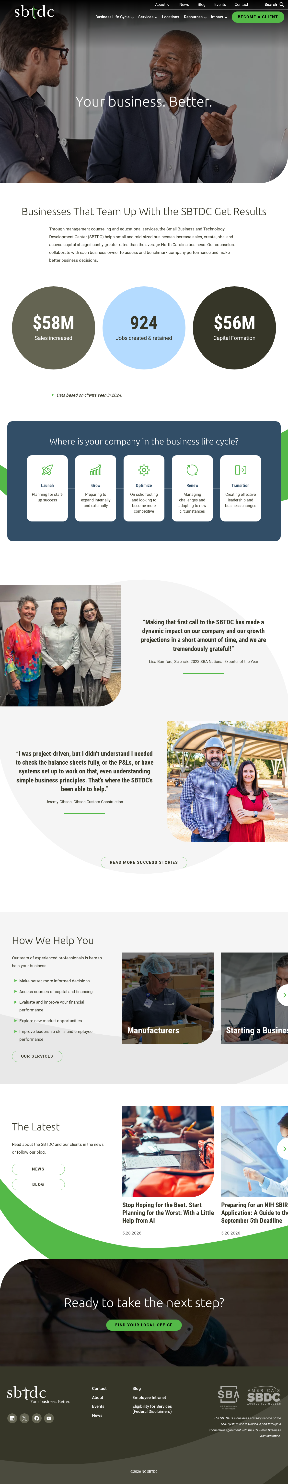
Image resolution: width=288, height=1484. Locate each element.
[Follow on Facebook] (37, 1418)
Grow (95, 485)
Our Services (37, 1056)
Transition (240, 485)
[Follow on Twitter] (24, 1418)
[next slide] (282, 995)
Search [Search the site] (274, 4)
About (97, 1397)
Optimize (144, 485)
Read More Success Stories (144, 862)
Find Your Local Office (144, 1325)
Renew (192, 485)
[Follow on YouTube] (49, 1418)
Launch (47, 485)
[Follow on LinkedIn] (12, 1418)
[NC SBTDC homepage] (34, 12)
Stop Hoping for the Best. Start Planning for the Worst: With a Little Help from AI (168, 1212)
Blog (202, 4)
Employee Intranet (149, 1397)
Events (220, 4)
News (184, 4)
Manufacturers (153, 1030)
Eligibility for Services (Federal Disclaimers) (152, 1409)
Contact (241, 4)
